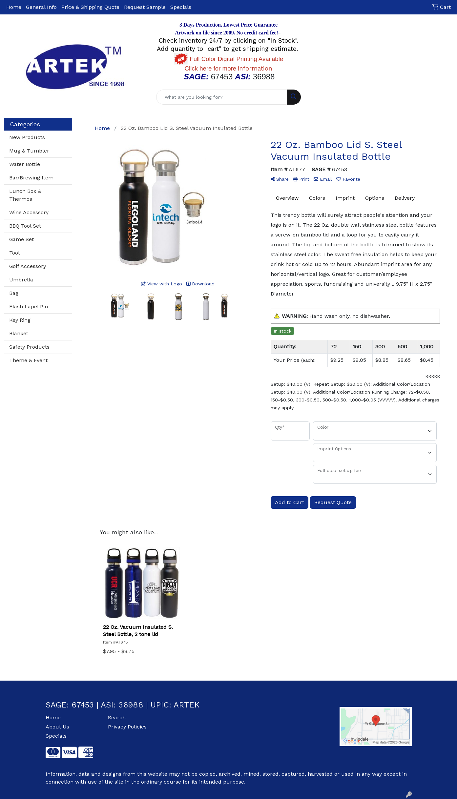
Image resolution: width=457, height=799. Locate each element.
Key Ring (20, 320)
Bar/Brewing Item (31, 177)
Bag (13, 293)
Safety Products (29, 347)
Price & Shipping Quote (90, 7)
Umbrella (21, 280)
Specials (180, 7)
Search (117, 717)
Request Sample (145, 7)
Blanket (18, 333)
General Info (41, 7)
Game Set (21, 239)
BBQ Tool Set (25, 226)
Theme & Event (28, 360)
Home (13, 7)
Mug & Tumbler (29, 151)
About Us (57, 727)
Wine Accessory (29, 212)
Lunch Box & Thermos (25, 195)
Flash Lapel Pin (28, 306)
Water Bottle (24, 164)
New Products (27, 137)
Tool (14, 253)
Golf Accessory (27, 266)
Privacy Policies (127, 727)
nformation (229, 68)
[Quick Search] (221, 97)
